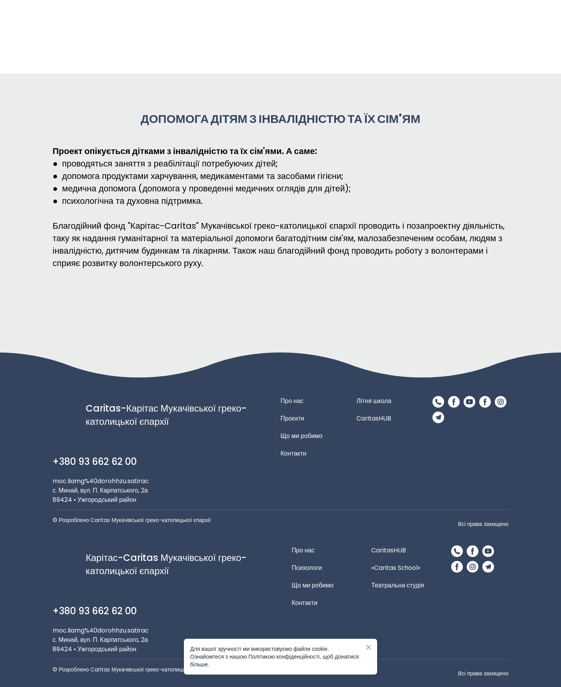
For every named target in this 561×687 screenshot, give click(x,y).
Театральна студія (397, 585)
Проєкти (292, 418)
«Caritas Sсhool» (395, 567)
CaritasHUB (373, 418)
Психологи (307, 567)
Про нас (291, 400)
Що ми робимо (301, 435)
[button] (438, 402)
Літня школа (374, 400)
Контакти (293, 453)
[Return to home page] (306, 37)
